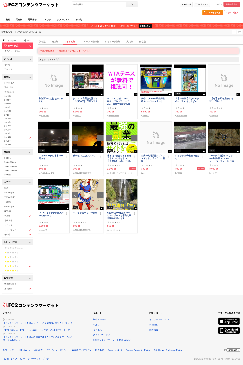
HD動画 (7, 211)
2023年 (7, 104)
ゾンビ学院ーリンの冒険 (85, 212)
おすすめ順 (69, 41)
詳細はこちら (145, 26)
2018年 (7, 122)
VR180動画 (9, 192)
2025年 (7, 96)
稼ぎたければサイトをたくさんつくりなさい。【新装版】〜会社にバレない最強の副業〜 (119, 158)
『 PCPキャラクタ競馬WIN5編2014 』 (51, 214)
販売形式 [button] (17, 278)
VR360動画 (9, 197)
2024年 (7, 100)
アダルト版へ (232, 12)
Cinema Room (182, 116)
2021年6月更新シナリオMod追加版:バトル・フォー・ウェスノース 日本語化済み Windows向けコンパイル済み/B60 (221, 158)
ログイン (218, 4)
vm (144, 173)
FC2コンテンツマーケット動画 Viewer (111, 340)
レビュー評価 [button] (17, 242)
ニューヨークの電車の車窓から (51, 157)
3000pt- (7, 175)
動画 (8, 19)
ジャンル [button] (17, 59)
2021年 (7, 111)
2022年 (7, 107)
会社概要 (38, 350)
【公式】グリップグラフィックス (121, 173)
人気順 (129, 41)
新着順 (42, 41)
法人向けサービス (101, 335)
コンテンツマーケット (38, 5)
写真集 (19, 19)
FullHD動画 (9, 206)
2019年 (7, 118)
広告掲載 (99, 350)
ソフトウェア (63, 19)
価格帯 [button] (17, 152)
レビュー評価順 (112, 41)
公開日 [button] (17, 77)
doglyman (214, 116)
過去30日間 (9, 92)
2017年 (7, 126)
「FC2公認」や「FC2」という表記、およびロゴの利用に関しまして (36, 330)
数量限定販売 (10, 284)
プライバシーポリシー (57, 350)
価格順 (142, 41)
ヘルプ (96, 324)
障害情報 (153, 330)
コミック (46, 19)
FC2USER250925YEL (83, 230)
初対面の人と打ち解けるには (51, 100)
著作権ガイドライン (81, 350)
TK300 (179, 173)
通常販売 (17, 288)
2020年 (7, 115)
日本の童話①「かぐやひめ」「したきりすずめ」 (187, 100)
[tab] (140, 42)
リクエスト (98, 330)
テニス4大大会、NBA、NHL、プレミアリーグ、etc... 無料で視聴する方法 (119, 101)
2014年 (17, 137)
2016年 (7, 130)
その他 (78, 19)
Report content (115, 350)
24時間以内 (9, 83)
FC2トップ (8, 350)
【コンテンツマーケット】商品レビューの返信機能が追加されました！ (38, 323)
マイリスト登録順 (90, 41)
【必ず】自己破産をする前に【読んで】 (221, 100)
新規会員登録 (231, 4)
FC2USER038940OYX (83, 173)
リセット (28, 40)
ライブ (14, 358)
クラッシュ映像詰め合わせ (187, 157)
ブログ (45, 358)
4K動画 (7, 202)
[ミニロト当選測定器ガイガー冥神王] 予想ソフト (85, 100)
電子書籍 (32, 19)
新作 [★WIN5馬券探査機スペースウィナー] (153, 100)
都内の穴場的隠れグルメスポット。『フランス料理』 (153, 158)
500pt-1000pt (10, 162)
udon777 (78, 116)
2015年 (7, 133)
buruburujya (45, 116)
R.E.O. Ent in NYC (47, 173)
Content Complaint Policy (138, 350)
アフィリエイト (201, 4)
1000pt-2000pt (10, 166)
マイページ (186, 4)
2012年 (7, 144)
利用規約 (153, 324)
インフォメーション (159, 319)
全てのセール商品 (12, 51)
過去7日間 (8, 87)
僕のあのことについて (84, 155)
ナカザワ (214, 173)
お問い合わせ (23, 350)
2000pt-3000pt (10, 170)
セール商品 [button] (17, 45)
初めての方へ (99, 319)
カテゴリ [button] (17, 182)
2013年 (7, 141)
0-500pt (7, 158)
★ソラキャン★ (114, 230)
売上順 (55, 41)
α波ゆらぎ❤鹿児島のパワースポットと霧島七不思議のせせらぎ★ (119, 215)
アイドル (8, 69)
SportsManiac (114, 116)
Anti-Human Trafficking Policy (168, 350)
